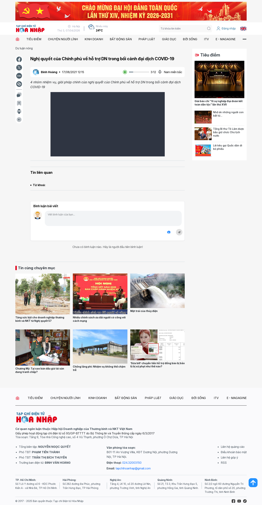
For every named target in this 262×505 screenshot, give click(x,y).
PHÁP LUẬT (146, 39)
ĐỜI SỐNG (190, 39)
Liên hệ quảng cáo (233, 447)
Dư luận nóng (24, 48)
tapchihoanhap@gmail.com (133, 468)
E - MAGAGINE (226, 39)
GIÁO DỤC (169, 39)
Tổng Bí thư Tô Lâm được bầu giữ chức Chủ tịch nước (228, 132)
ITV (206, 39)
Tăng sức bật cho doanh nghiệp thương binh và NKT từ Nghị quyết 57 (39, 319)
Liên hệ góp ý (229, 457)
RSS (224, 462)
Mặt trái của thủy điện (144, 310)
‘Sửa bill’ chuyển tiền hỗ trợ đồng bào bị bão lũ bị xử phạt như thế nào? (157, 365)
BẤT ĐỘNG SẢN (121, 39)
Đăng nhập (226, 28)
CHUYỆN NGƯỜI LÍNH (63, 39)
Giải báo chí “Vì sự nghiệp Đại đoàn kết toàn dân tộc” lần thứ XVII (219, 103)
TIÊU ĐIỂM (33, 39)
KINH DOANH (94, 39)
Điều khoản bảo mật (234, 452)
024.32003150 (132, 462)
